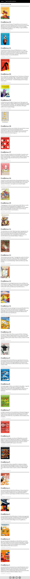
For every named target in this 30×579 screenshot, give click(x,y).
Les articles (8, 30)
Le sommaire (3, 30)
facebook (16, 577)
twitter (13, 577)
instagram (19, 577)
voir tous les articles (5, 4)
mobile (10, 577)
